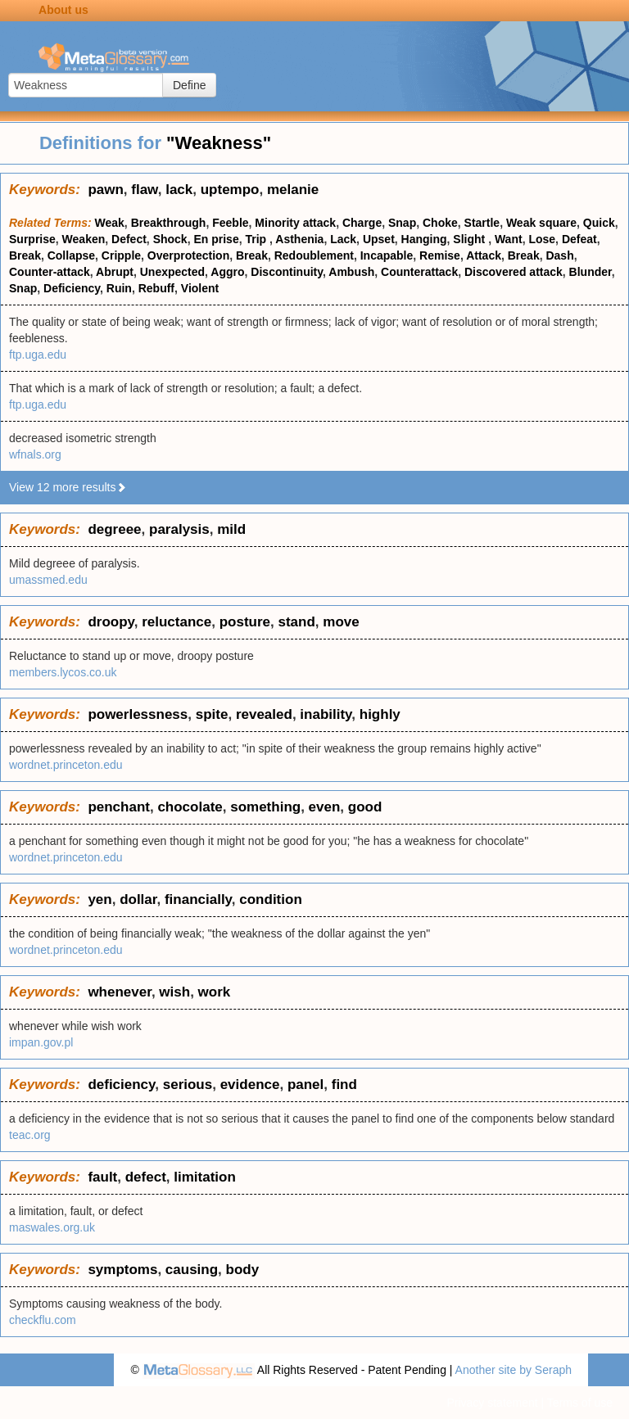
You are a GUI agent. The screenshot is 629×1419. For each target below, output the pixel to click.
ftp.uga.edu (37, 354)
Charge (362, 222)
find (344, 1084)
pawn (105, 189)
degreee (114, 529)
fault (102, 1177)
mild (231, 529)
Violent (200, 288)
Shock (170, 239)
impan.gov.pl (41, 1042)
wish (174, 992)
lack (178, 189)
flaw (144, 189)
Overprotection (188, 255)
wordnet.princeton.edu (66, 764)
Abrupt (114, 271)
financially (198, 899)
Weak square (541, 222)
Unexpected (172, 271)
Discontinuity (287, 271)
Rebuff (156, 288)
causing (191, 1269)
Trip (257, 239)
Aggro (227, 271)
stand (296, 622)
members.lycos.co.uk (62, 672)
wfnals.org (35, 454)
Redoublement (314, 255)
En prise (215, 239)
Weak (109, 222)
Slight (470, 239)
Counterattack (419, 271)
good (365, 807)
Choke (440, 222)
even (325, 807)
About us (63, 9)
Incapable (387, 255)
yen (99, 899)
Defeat (579, 239)
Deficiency (71, 288)
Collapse (71, 255)
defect (145, 1177)
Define (189, 85)
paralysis (179, 529)
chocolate (189, 807)
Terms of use (580, 1402)
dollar (138, 899)
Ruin (119, 288)
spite (212, 714)
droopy (110, 622)
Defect (129, 239)
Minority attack (295, 222)
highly (380, 714)
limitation (205, 1177)
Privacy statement (491, 1402)
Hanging (424, 239)
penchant (119, 807)
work (214, 992)
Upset (379, 239)
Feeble (230, 222)
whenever (120, 992)
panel (305, 1084)
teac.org (30, 1134)
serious (187, 1084)
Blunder (590, 271)
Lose (541, 239)
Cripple (121, 255)
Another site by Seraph (513, 1369)
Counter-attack (49, 271)
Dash (559, 255)
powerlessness (138, 714)
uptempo (230, 189)
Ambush (351, 271)
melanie (293, 189)
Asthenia (299, 239)
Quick (599, 222)
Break (25, 255)
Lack (343, 239)
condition (270, 899)
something (265, 807)
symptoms (122, 1269)
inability (325, 714)
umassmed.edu (48, 579)
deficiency (121, 1084)
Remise (439, 255)
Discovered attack (513, 271)
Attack (483, 255)
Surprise (32, 239)
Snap (402, 222)
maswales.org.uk (52, 1227)
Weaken (84, 239)
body (243, 1269)
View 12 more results (68, 487)
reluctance (176, 622)
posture (244, 622)
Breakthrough (168, 222)
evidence (250, 1084)
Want (509, 239)
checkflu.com (42, 1319)
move (341, 622)
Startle (482, 222)
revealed (264, 714)
